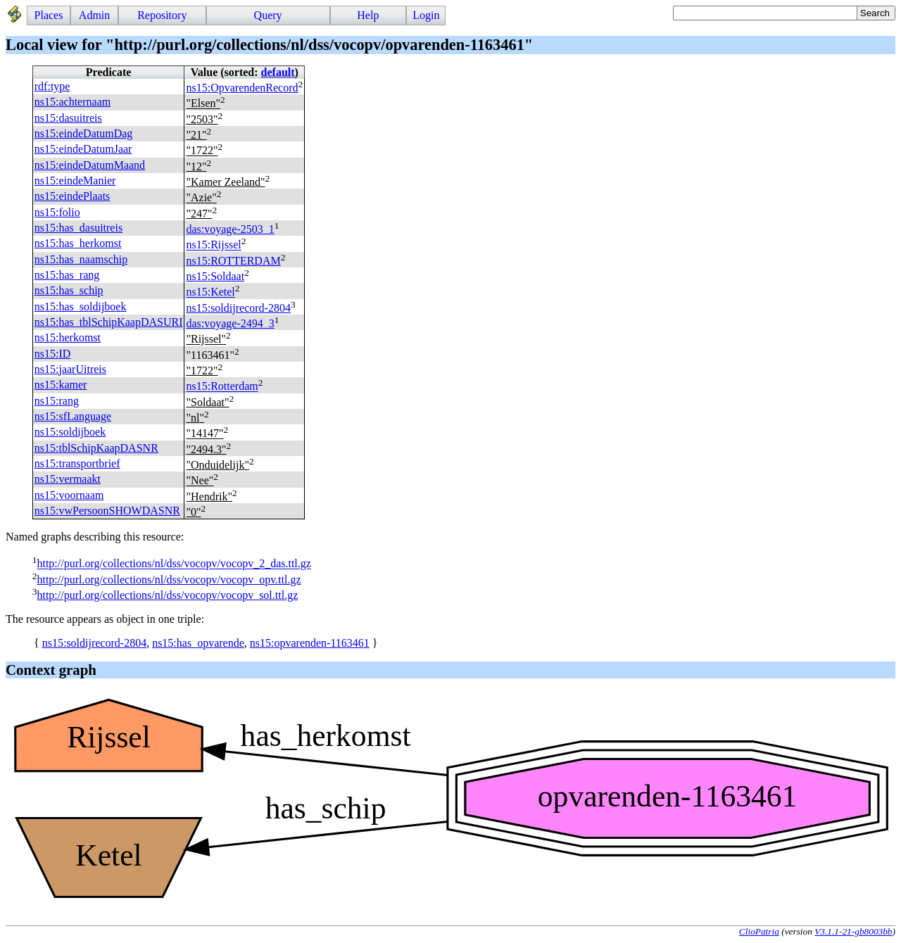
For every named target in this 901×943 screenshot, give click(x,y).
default (278, 72)
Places (48, 15)
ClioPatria (759, 931)
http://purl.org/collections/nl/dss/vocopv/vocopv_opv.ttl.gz (169, 580)
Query (268, 15)
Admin (94, 15)
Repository (162, 15)
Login (425, 15)
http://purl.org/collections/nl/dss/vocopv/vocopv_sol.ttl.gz (167, 595)
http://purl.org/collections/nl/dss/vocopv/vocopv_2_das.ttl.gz (173, 564)
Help (368, 15)
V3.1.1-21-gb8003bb (853, 931)
